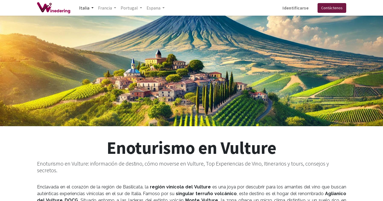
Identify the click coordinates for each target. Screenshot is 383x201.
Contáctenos (332, 7)
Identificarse (295, 8)
